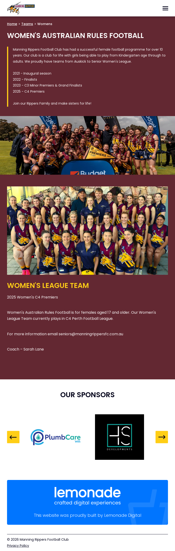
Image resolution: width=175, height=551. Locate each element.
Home (12, 24)
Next (162, 437)
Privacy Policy (18, 545)
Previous (13, 437)
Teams (27, 24)
